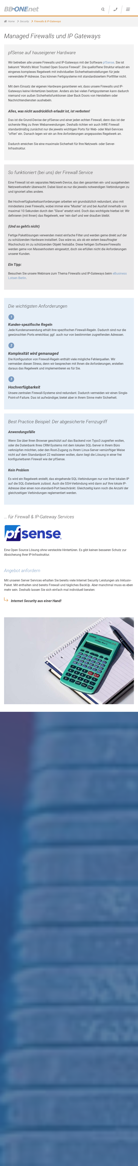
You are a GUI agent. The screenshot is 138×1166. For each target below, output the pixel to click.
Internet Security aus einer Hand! (36, 601)
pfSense (108, 62)
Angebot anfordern (22, 570)
